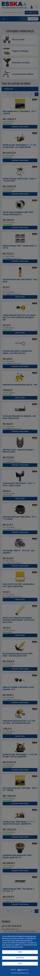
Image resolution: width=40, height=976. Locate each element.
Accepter (20, 958)
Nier (20, 952)
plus (20, 964)
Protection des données (23, 973)
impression (14, 973)
